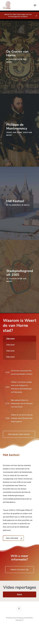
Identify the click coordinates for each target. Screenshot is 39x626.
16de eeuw (10, 357)
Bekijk (19, 594)
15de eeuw (10, 351)
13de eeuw (10, 339)
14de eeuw (10, 345)
